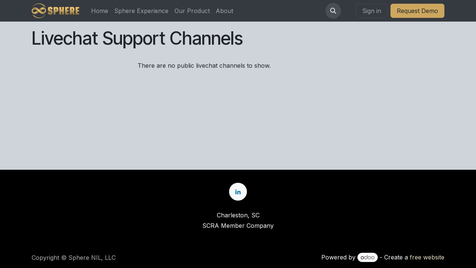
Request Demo (417, 11)
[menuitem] (99, 10)
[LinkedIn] (238, 192)
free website (427, 257)
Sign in (371, 11)
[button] (333, 11)
